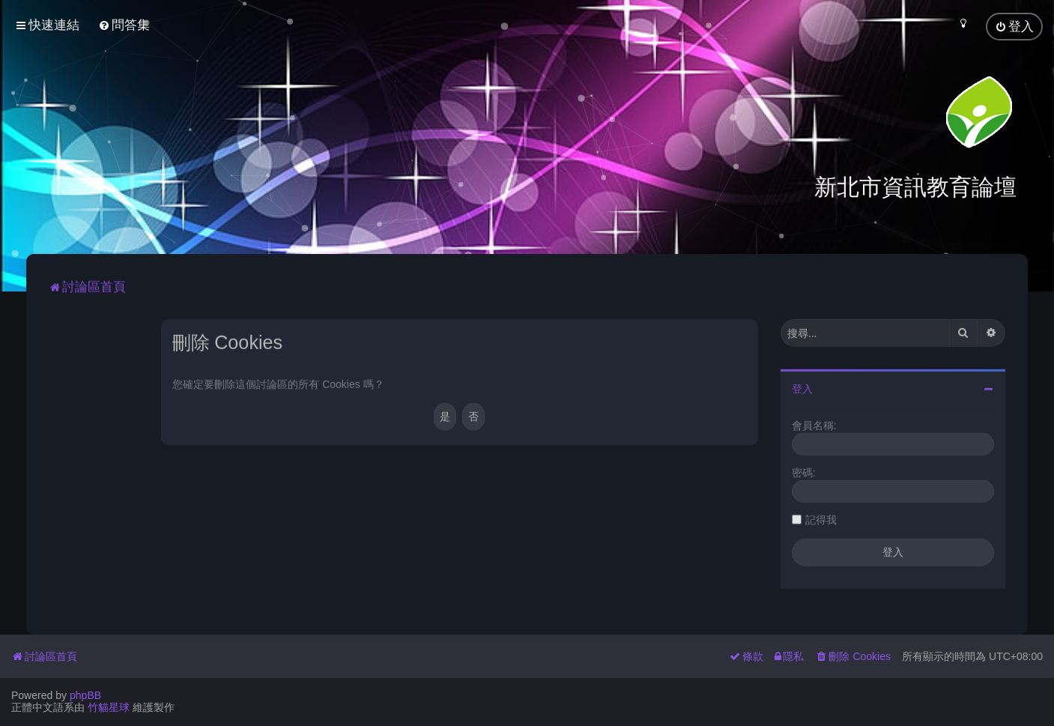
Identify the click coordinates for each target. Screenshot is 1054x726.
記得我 (821, 517)
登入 (802, 386)
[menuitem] (124, 25)
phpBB (85, 695)
